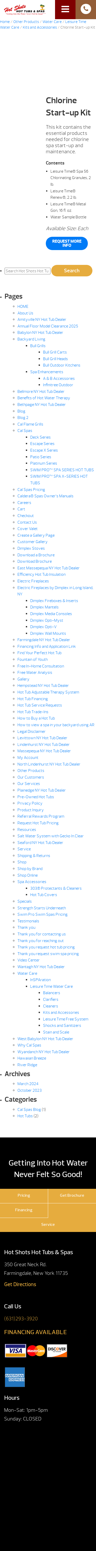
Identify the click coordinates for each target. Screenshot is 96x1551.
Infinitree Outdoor (58, 384)
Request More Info (66, 243)
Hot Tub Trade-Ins (32, 711)
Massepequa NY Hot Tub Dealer (44, 751)
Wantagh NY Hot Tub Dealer (41, 966)
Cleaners (50, 1006)
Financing (24, 1210)
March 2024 (27, 1083)
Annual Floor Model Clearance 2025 (47, 326)
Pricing (24, 1196)
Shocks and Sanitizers (62, 1025)
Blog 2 (22, 417)
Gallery (23, 679)
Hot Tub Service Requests (39, 705)
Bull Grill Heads (55, 358)
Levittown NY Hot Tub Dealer (42, 738)
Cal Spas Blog (29, 1109)
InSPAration (40, 979)
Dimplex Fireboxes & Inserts (54, 600)
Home (5, 21)
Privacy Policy (29, 803)
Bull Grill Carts (55, 352)
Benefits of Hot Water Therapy (43, 398)
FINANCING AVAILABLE (35, 1333)
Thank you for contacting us (41, 934)
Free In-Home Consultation (40, 666)
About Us (25, 313)
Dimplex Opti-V (43, 626)
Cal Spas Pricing (31, 489)
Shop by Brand (29, 868)
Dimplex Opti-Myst (46, 620)
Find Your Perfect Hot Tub (39, 652)
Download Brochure (34, 561)
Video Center (28, 960)
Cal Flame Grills (30, 424)
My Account (27, 757)
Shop (21, 862)
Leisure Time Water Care (51, 986)
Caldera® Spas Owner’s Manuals (45, 496)
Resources (26, 829)
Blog (21, 411)
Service (24, 849)
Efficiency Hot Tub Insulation (41, 574)
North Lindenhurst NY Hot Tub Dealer (48, 764)
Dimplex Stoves (31, 548)
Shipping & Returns (33, 855)
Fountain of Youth (32, 659)
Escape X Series (44, 450)
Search (72, 270)
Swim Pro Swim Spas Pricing (42, 914)
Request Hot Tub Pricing (38, 823)
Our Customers (30, 777)
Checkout (25, 515)
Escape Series (42, 443)
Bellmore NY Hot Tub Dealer (41, 391)
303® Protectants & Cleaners (56, 888)
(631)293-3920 (21, 1318)
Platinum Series (43, 463)
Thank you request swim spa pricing (48, 953)
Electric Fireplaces (33, 581)
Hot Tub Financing (32, 698)
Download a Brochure (36, 555)
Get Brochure (72, 1196)
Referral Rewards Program (40, 816)
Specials (24, 901)
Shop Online (27, 875)
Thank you (26, 927)
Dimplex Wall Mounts (48, 633)
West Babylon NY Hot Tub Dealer (45, 1038)
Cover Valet (27, 528)
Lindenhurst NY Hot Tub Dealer (43, 744)
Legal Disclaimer (31, 731)
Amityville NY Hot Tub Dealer (41, 319)
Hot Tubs (25, 1116)
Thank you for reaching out (40, 940)
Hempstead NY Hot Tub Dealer (43, 685)
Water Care (52, 21)
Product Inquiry (30, 810)
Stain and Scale (56, 1032)
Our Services (28, 783)
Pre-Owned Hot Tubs (35, 797)
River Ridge (27, 1064)
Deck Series (40, 437)
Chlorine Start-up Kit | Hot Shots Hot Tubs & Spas (25, 9)
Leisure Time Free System (65, 1019)
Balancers (51, 992)
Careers (24, 502)
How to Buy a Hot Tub (36, 718)
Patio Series (40, 457)
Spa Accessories (31, 881)
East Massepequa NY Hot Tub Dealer (48, 568)
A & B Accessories (59, 378)
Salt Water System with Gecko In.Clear (50, 836)
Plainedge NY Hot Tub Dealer (41, 790)
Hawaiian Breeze (31, 1058)
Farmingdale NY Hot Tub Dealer (43, 639)
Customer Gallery (32, 541)
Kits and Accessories (40, 27)
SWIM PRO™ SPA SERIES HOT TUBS (62, 470)
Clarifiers (50, 999)
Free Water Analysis (34, 672)
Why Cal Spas (29, 1045)
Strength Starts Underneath (41, 908)
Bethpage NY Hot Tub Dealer (41, 404)
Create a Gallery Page (36, 535)
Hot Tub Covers (43, 894)
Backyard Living (31, 339)
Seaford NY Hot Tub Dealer (40, 842)
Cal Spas (24, 430)
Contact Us (27, 522)
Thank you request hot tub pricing (46, 947)
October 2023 (29, 1090)
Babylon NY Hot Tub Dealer (40, 332)
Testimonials (28, 921)
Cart (21, 509)
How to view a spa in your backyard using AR (55, 724)
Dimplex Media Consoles (51, 613)
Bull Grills (38, 345)
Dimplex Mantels (44, 607)
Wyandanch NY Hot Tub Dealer (43, 1051)
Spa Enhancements (46, 371)
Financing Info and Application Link (46, 646)
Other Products (26, 21)
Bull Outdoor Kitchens (61, 365)
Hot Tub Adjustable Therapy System (48, 692)
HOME (22, 306)
